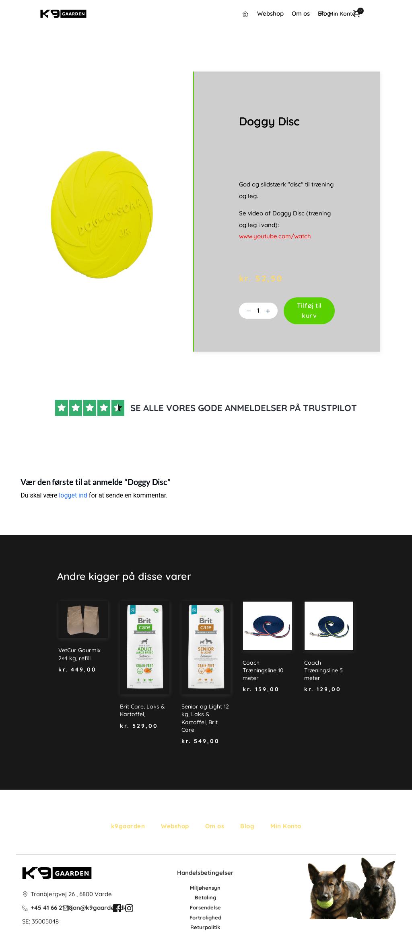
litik (215, 927)
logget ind (73, 495)
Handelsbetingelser (205, 872)
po (208, 927)
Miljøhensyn (205, 888)
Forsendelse (205, 907)
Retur (197, 927)
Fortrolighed (205, 917)
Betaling (205, 897)
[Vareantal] (258, 311)
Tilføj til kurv (309, 310)
